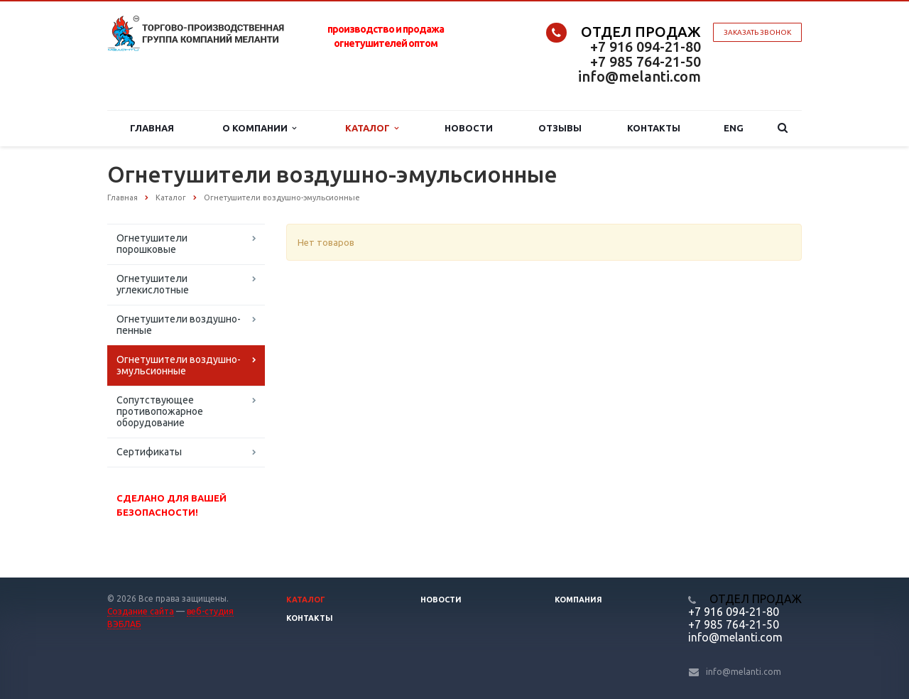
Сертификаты (149, 451)
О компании (259, 128)
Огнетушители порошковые (151, 243)
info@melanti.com (639, 76)
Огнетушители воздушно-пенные (178, 324)
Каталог (371, 128)
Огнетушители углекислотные (152, 284)
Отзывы (560, 128)
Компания (578, 599)
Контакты (653, 128)
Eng (734, 128)
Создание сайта (140, 611)
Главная (152, 128)
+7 (599, 46)
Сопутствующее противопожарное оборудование (159, 411)
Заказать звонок (757, 32)
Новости (469, 128)
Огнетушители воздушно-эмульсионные (178, 365)
